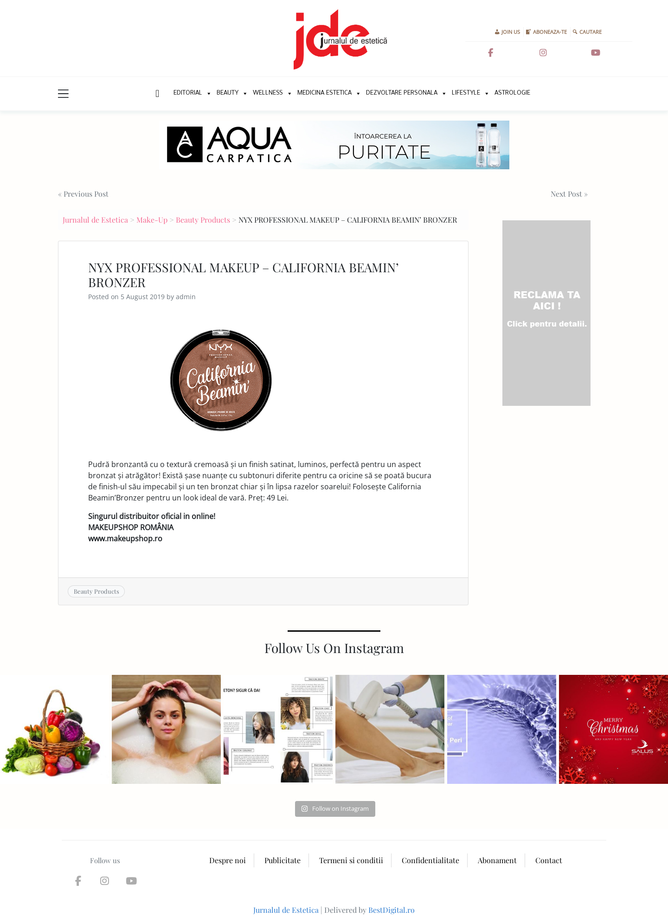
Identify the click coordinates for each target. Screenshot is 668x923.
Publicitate (282, 860)
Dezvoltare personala (401, 93)
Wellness (268, 93)
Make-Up (151, 219)
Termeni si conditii (351, 860)
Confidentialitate (430, 860)
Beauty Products (203, 219)
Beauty (227, 93)
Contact (548, 860)
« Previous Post (83, 194)
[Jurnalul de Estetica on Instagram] (543, 53)
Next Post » (569, 194)
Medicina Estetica (324, 93)
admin (186, 296)
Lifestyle (466, 93)
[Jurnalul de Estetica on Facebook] (490, 53)
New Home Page (156, 93)
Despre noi (227, 860)
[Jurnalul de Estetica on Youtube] (596, 53)
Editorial (187, 93)
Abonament (497, 860)
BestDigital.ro (391, 910)
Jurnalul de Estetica (95, 219)
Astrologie (512, 93)
